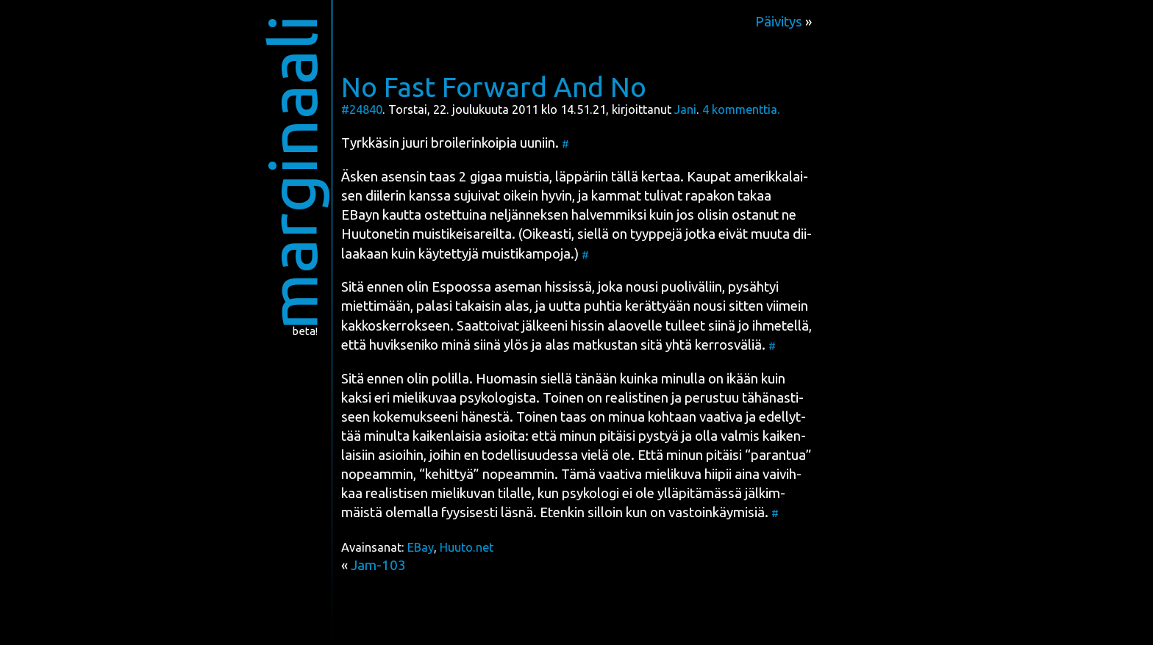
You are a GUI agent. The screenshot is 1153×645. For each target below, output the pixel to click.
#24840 (361, 109)
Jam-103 (378, 565)
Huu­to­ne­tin (375, 234)
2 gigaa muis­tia (504, 176)
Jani (685, 109)
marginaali (292, 172)
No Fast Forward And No (493, 86)
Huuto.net (466, 547)
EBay (420, 547)
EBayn (360, 215)
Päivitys (778, 21)
